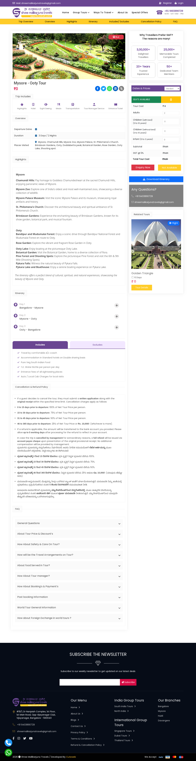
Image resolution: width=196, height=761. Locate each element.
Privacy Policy (79, 732)
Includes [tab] (40, 344)
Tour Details (141, 287)
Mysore (162, 711)
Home (65, 12)
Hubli (160, 715)
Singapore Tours (124, 731)
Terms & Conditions (83, 738)
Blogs (75, 720)
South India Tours (125, 706)
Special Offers (140, 12)
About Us (123, 12)
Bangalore (163, 706)
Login (179, 3)
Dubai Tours (122, 735)
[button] (69, 523)
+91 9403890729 (144, 196)
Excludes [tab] (97, 344)
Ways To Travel (104, 12)
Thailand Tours (123, 740)
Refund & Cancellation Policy (87, 745)
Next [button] (179, 251)
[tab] (69, 523)
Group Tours (81, 12)
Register (165, 3)
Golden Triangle (142, 273)
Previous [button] (132, 251)
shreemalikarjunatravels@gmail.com (41, 3)
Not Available (169, 167)
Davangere (164, 720)
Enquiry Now (143, 167)
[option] (156, 254)
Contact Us (78, 726)
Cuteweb (71, 757)
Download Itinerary (156, 179)
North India (121, 711)
